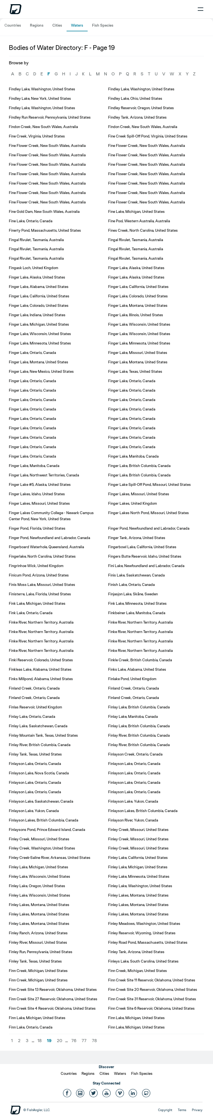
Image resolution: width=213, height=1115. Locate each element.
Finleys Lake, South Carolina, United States (143, 961)
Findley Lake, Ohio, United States (135, 98)
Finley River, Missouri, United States (38, 942)
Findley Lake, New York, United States (40, 98)
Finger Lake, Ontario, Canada (32, 352)
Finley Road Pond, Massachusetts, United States (147, 942)
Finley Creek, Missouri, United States (138, 829)
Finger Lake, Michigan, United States (39, 324)
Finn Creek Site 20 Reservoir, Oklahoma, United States (152, 989)
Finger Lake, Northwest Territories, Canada (44, 475)
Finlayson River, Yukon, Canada (133, 820)
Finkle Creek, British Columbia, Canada (140, 659)
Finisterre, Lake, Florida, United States (40, 593)
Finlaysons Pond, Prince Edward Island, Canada (47, 829)
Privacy (197, 1110)
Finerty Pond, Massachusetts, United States (45, 230)
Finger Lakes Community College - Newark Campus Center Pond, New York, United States (51, 515)
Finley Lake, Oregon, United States (37, 885)
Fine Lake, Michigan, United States (136, 211)
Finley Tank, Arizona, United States (136, 951)
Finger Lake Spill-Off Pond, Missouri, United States (149, 484)
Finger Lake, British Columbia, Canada (139, 465)
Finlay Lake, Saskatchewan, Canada (38, 725)
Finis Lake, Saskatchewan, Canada (136, 575)
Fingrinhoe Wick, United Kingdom (36, 565)
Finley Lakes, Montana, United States (138, 895)
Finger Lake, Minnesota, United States (40, 343)
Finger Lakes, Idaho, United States (37, 493)
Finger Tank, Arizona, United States (136, 537)
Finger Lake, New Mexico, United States (41, 371)
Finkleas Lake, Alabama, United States (40, 669)
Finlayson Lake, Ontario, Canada (35, 763)
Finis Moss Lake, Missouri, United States (42, 584)
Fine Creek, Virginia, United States (37, 136)
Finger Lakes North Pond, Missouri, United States (148, 512)
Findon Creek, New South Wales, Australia (43, 126)
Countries (12, 25)
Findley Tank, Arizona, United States (137, 117)
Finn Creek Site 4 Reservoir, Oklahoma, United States (52, 1008)
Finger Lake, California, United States (138, 286)
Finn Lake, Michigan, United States (37, 1017)
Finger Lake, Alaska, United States (136, 267)
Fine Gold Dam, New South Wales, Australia (44, 211)
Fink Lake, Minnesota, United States (137, 603)
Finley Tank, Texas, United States (35, 961)
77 (84, 1040)
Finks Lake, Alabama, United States (137, 669)
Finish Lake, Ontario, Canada (131, 584)
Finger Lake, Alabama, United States (39, 286)
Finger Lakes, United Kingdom (132, 503)
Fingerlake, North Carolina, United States (42, 556)
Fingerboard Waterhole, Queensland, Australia (46, 546)
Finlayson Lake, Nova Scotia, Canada (39, 772)
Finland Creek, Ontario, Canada (34, 688)
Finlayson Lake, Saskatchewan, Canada (41, 801)
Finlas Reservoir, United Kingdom (35, 707)
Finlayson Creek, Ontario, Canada (135, 754)
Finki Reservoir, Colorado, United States (41, 659)
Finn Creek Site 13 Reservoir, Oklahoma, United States (53, 989)
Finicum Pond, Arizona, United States (39, 575)
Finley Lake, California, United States (138, 857)
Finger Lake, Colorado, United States (138, 296)
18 (39, 1040)
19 (49, 1040)
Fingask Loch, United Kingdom (33, 267)
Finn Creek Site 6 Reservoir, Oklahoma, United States (151, 1008)
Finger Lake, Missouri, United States (137, 352)
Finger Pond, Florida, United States (37, 528)
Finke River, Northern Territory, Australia (41, 622)
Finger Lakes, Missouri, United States (138, 493)
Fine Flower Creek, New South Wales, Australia (47, 145)
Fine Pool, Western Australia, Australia (139, 220)
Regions (37, 25)
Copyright (165, 1110)
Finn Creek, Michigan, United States (38, 970)
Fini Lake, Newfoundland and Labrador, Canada (146, 565)
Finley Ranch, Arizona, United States (38, 932)
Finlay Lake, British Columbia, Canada (139, 707)
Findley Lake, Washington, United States (42, 88)
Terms (182, 1110)
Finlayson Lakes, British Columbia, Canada (143, 810)
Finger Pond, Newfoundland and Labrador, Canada (148, 528)
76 (73, 1040)
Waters (77, 25)
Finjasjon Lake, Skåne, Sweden (133, 593)
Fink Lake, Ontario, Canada (30, 612)
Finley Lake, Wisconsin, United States (39, 876)
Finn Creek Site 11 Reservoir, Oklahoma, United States (151, 980)
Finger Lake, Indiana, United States (37, 314)
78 (94, 1040)
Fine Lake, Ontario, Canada (30, 220)
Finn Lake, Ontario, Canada (30, 1027)
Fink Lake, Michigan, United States (37, 603)
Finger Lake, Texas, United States (135, 371)
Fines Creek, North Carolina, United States (143, 230)
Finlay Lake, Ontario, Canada (32, 716)
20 (59, 1040)
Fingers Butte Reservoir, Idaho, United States (144, 556)
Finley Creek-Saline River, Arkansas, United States (49, 857)
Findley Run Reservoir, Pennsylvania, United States (50, 117)
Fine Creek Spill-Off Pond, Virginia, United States (147, 136)
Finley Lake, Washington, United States (140, 885)
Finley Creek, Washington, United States (42, 848)
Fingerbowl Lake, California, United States (142, 546)
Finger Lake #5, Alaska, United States (40, 484)
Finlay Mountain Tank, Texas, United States (43, 735)
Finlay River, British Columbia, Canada (139, 735)
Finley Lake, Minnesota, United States (138, 876)
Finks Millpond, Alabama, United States (41, 678)
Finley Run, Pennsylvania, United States (40, 951)
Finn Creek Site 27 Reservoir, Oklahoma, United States (53, 998)
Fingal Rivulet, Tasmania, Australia (36, 239)
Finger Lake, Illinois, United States (135, 314)
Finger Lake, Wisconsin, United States (139, 324)
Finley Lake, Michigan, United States (38, 866)
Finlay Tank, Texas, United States (35, 754)
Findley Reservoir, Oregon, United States (141, 107)
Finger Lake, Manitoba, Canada (133, 456)
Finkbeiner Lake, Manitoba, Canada (136, 612)
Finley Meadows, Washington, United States (144, 923)
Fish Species (102, 25)
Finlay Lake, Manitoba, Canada (133, 716)
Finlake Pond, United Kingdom (132, 678)
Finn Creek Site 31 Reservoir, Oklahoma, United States (152, 998)
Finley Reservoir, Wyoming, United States (142, 932)
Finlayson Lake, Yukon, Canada (133, 801)
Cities (57, 25)
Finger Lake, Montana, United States (138, 305)
